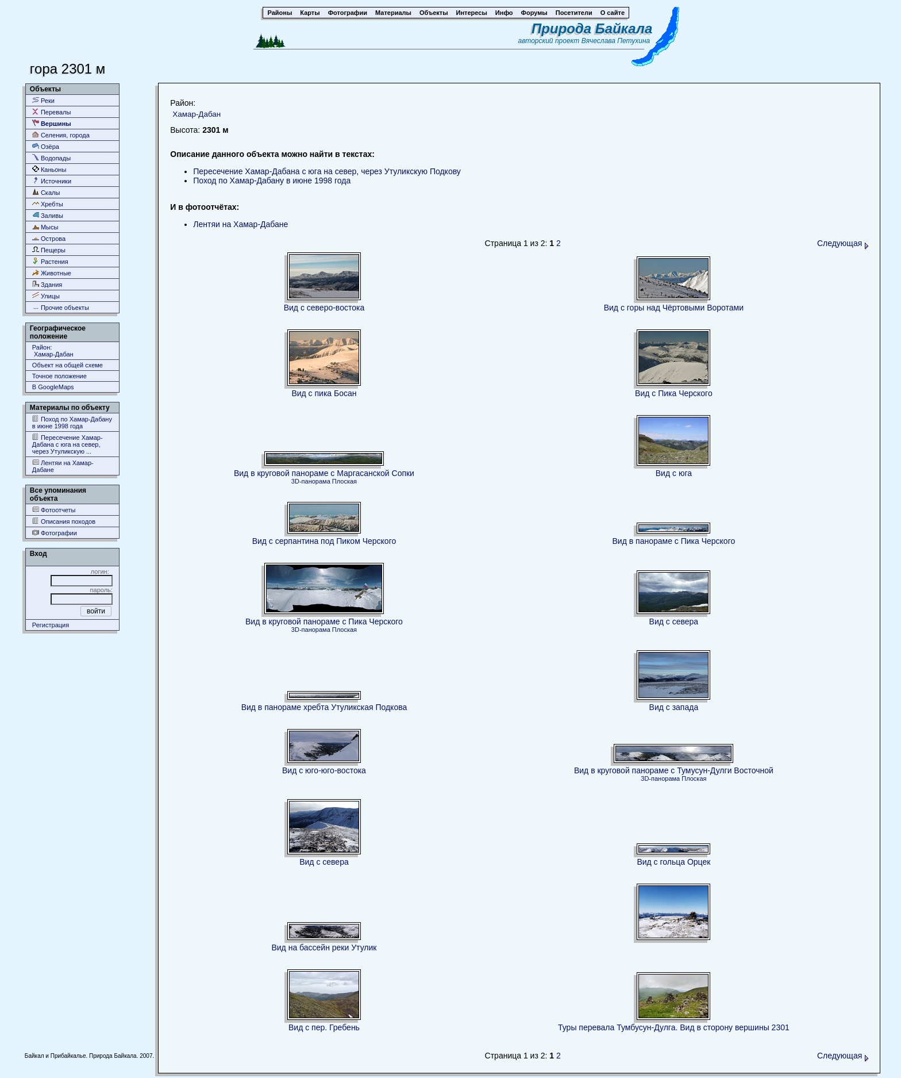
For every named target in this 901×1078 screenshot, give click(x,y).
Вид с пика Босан (323, 393)
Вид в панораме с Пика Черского (674, 541)
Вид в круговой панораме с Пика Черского (324, 621)
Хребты (47, 204)
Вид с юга (674, 473)
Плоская (344, 481)
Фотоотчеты (54, 509)
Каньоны (49, 169)
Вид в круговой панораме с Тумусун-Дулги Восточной (673, 770)
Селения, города (61, 135)
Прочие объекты (60, 307)
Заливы (47, 215)
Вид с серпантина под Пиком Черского (324, 541)
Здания (47, 284)
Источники (51, 181)
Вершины (51, 123)
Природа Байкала (592, 28)
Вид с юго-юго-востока (324, 770)
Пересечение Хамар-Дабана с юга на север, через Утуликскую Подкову (327, 171)
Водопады (51, 158)
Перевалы (51, 112)
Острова (49, 238)
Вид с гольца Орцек (673, 861)
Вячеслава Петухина (616, 41)
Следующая (843, 243)
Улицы (46, 296)
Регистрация (50, 625)
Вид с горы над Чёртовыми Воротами (674, 307)
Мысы (45, 227)
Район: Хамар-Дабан (53, 351)
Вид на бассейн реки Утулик (323, 947)
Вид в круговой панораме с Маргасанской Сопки (324, 473)
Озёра (45, 146)
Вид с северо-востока (324, 307)
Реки (43, 100)
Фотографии (54, 532)
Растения (50, 261)
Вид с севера (674, 621)
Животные (51, 273)
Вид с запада (674, 707)
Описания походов (63, 521)
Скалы (46, 192)
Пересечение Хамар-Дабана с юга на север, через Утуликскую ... (67, 444)
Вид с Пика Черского (674, 393)
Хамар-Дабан (196, 114)
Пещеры (49, 250)
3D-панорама (310, 481)
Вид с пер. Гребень (324, 1027)
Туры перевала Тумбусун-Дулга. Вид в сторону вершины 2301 (674, 1027)
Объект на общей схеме (67, 365)
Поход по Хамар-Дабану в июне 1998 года (72, 422)
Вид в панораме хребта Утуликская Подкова (324, 707)
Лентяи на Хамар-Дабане (63, 466)
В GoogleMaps (53, 386)
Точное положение (59, 376)
